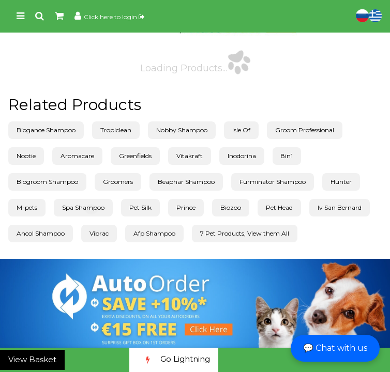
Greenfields (135, 156)
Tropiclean (115, 130)
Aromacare (77, 156)
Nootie (26, 156)
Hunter (341, 181)
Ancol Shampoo (41, 233)
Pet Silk (140, 207)
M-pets (27, 207)
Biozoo (230, 207)
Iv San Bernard (340, 207)
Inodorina (242, 156)
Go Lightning (174, 360)
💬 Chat (335, 348)
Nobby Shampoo (181, 130)
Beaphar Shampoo (186, 181)
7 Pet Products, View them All (244, 233)
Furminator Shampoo (272, 181)
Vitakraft (189, 156)
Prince (186, 207)
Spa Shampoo (83, 207)
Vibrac (99, 233)
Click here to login (114, 17)
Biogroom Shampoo (47, 181)
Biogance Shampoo (46, 130)
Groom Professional (304, 130)
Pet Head (279, 207)
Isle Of (241, 130)
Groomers (118, 181)
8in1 (287, 156)
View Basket (32, 359)
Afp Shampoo (154, 233)
